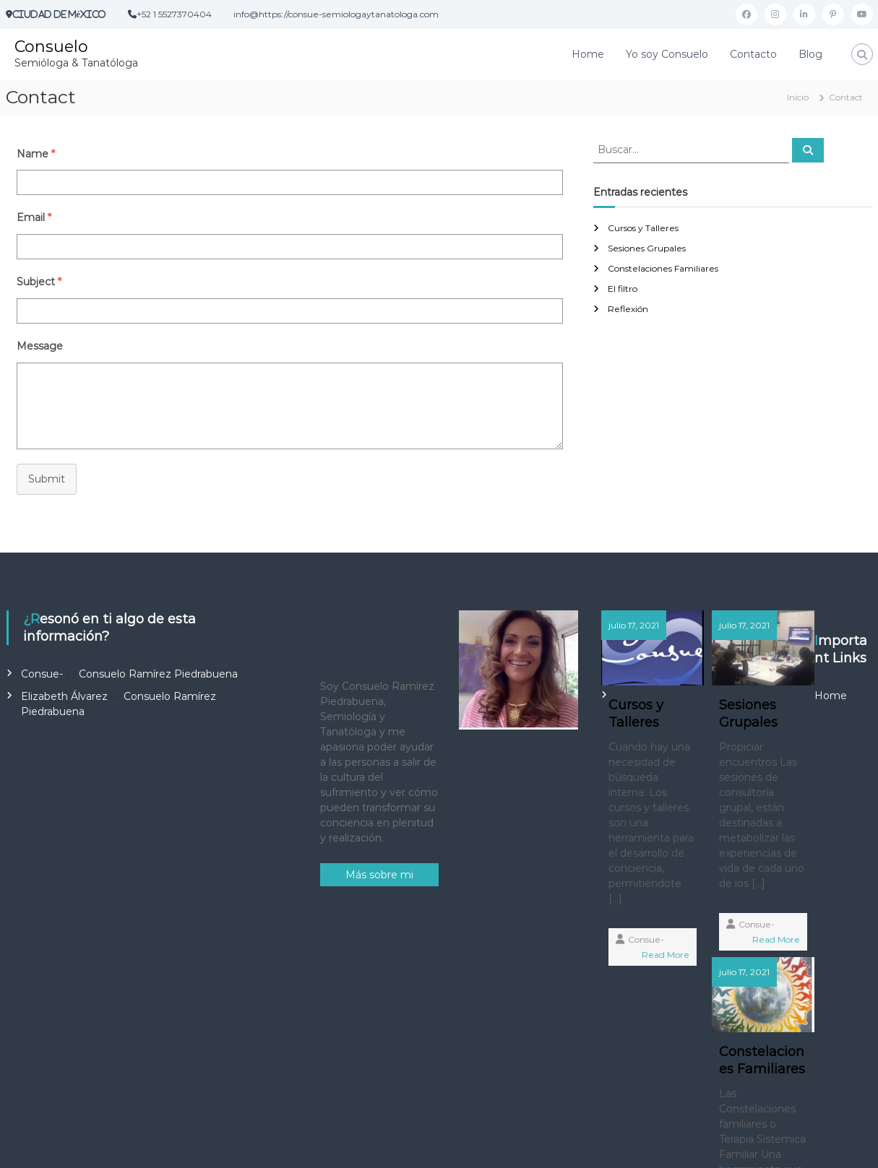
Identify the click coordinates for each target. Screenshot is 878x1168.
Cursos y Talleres (643, 227)
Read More (648, 986)
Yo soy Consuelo (667, 54)
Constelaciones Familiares (663, 268)
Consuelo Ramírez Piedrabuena (158, 673)
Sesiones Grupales (647, 248)
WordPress (461, 1146)
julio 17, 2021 (634, 625)
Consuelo (51, 46)
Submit (46, 478)
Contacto (753, 54)
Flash (299, 1146)
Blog (810, 54)
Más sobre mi (379, 874)
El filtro (622, 288)
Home (588, 54)
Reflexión (628, 308)
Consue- (42, 673)
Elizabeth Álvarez (64, 696)
